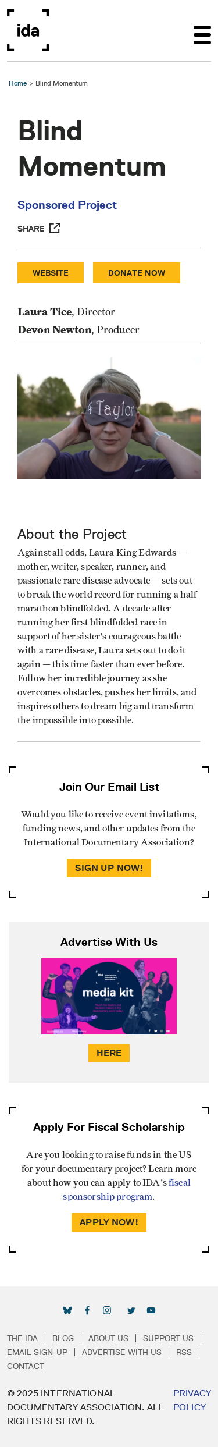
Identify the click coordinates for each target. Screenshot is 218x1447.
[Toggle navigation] (202, 30)
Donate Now (136, 273)
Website (51, 273)
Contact (25, 1366)
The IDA (22, 1338)
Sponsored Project (67, 205)
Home (18, 83)
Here (109, 1052)
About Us (108, 1338)
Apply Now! (109, 1222)
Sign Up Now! (109, 867)
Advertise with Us (122, 1352)
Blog (63, 1338)
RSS (184, 1352)
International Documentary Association (28, 30)
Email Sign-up (37, 1352)
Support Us (168, 1338)
